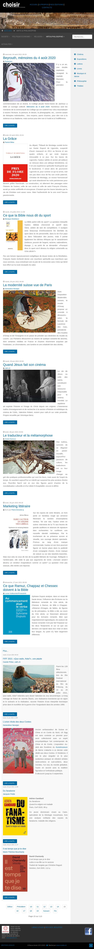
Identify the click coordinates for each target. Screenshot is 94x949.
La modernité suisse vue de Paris (27, 285)
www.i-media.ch (61, 944)
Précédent (21, 906)
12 (44, 906)
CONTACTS (47, 7)
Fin (55, 910)
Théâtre (80, 86)
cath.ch (7, 368)
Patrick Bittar (9, 142)
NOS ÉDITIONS (56, 4)
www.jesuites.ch (11, 937)
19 (37, 910)
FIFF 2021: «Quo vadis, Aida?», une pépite (23, 658)
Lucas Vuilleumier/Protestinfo (15, 593)
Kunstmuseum (62, 747)
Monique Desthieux (12, 219)
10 (31, 906)
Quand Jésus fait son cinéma (24, 365)
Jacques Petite (9, 793)
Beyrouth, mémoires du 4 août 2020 (29, 58)
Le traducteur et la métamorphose (28, 435)
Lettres (80, 64)
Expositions (81, 59)
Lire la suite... (10, 125)
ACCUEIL (34, 4)
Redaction (8, 61)
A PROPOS (44, 4)
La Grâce (10, 139)
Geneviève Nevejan (12, 289)
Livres (79, 69)
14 (58, 906)
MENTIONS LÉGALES (7, 944)
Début (9, 906)
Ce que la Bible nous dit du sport (27, 215)
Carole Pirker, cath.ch (11, 662)
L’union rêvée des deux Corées (17, 721)
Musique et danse (80, 74)
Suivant (46, 910)
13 (51, 906)
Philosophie (82, 81)
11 (38, 906)
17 (24, 910)
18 (31, 910)
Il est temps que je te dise (15, 848)
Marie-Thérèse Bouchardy (13, 851)
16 (17, 910)
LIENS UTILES (38, 927)
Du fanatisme (9, 790)
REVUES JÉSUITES (53, 927)
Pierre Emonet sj (18, 510)
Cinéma (80, 54)
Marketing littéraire (16, 506)
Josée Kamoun (10, 439)
